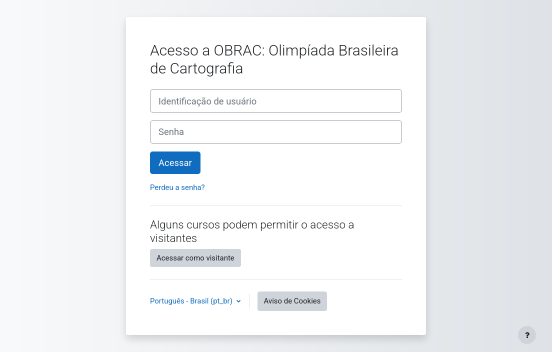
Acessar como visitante (195, 258)
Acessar (175, 163)
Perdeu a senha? (177, 187)
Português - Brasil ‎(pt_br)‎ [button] (192, 301)
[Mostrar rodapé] (527, 335)
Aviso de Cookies (292, 301)
